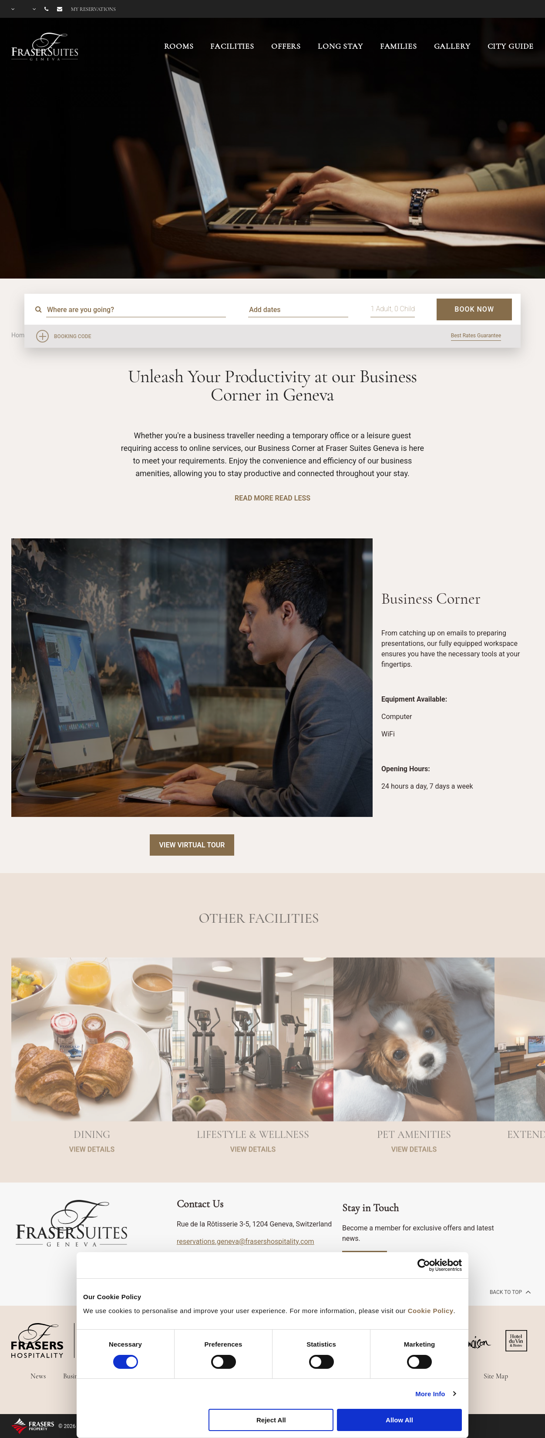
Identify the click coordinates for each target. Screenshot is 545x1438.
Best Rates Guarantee (476, 336)
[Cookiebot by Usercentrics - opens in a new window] (424, 1265)
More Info (430, 1394)
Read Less (292, 498)
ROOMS (178, 46)
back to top (509, 1291)
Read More (254, 498)
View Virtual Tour (192, 845)
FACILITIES (232, 46)
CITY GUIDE (511, 46)
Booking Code (72, 336)
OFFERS (286, 46)
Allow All (399, 1420)
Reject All (271, 1420)
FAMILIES (398, 46)
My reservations (93, 9)
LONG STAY (340, 46)
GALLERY (452, 46)
